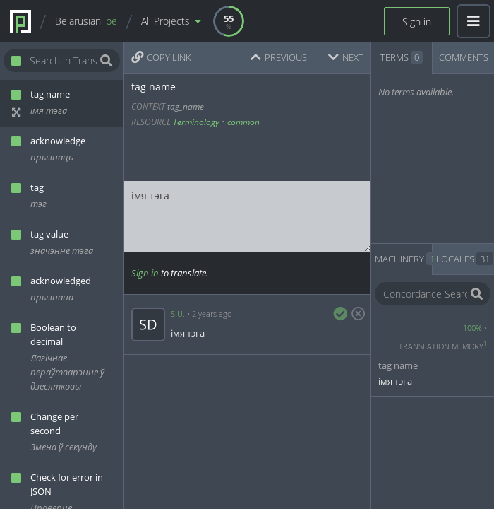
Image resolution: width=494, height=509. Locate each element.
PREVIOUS (279, 57)
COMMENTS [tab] (463, 57)
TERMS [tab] (401, 57)
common (243, 122)
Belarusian (86, 21)
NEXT (345, 57)
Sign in (416, 21)
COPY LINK (161, 57)
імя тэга (247, 216)
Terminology (196, 122)
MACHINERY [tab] (404, 258)
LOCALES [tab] (464, 258)
